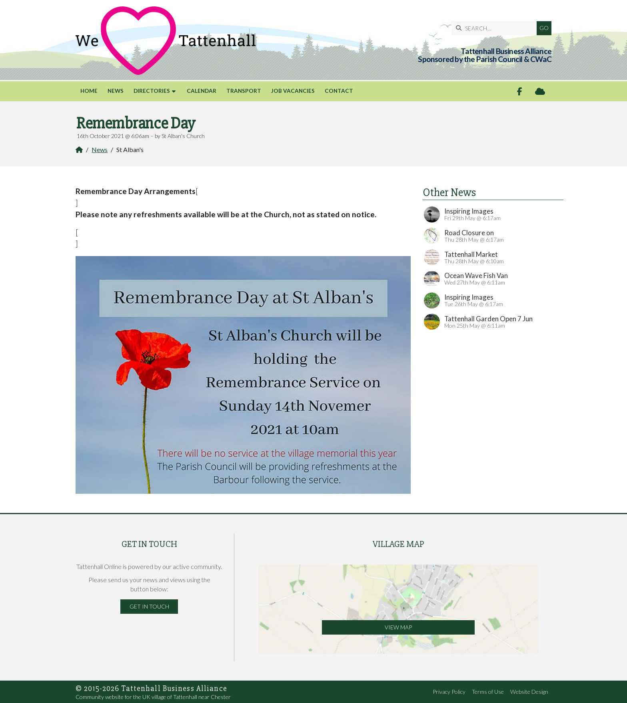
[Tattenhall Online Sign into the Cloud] (540, 91)
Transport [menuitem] (243, 91)
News (100, 149)
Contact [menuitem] (339, 91)
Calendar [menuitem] (201, 91)
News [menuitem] (116, 91)
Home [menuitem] (89, 91)
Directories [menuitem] (152, 91)
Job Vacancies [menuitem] (293, 91)
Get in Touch (149, 606)
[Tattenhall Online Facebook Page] (519, 91)
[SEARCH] (496, 28)
